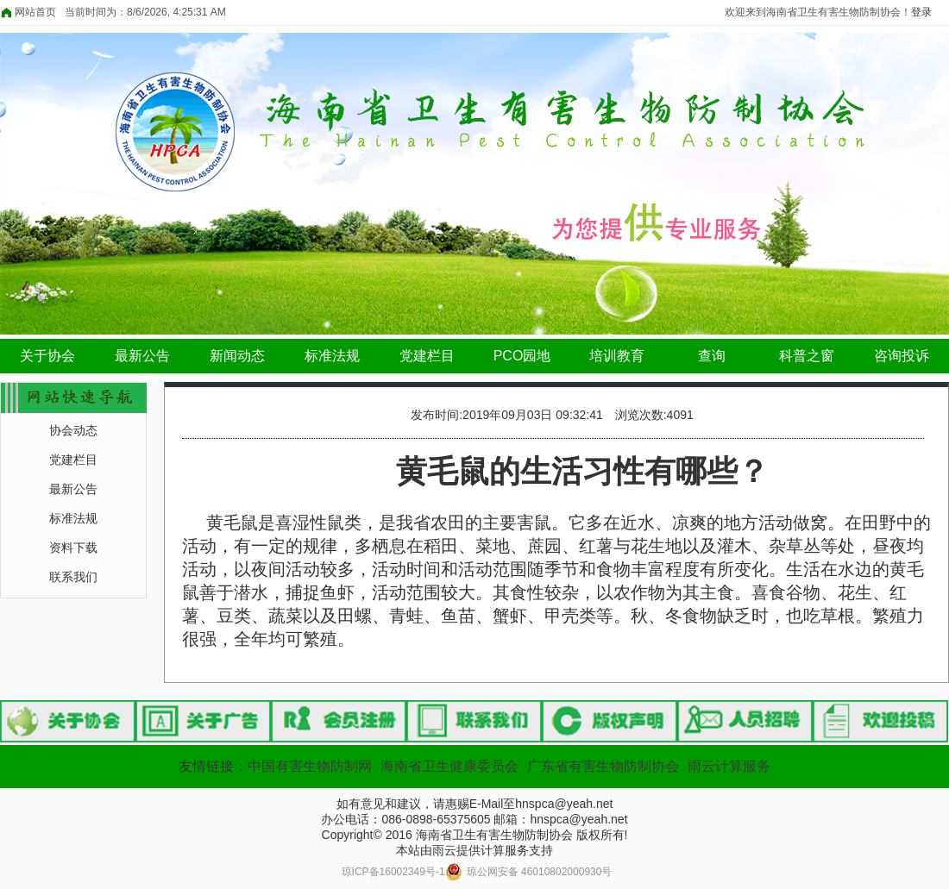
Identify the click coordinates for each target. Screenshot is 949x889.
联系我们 (73, 577)
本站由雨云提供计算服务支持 (474, 850)
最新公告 (142, 355)
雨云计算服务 (729, 766)
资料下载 (73, 547)
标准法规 (332, 355)
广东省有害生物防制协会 (603, 766)
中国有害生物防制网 (310, 766)
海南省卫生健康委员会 (449, 766)
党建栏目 (427, 355)
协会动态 (73, 430)
